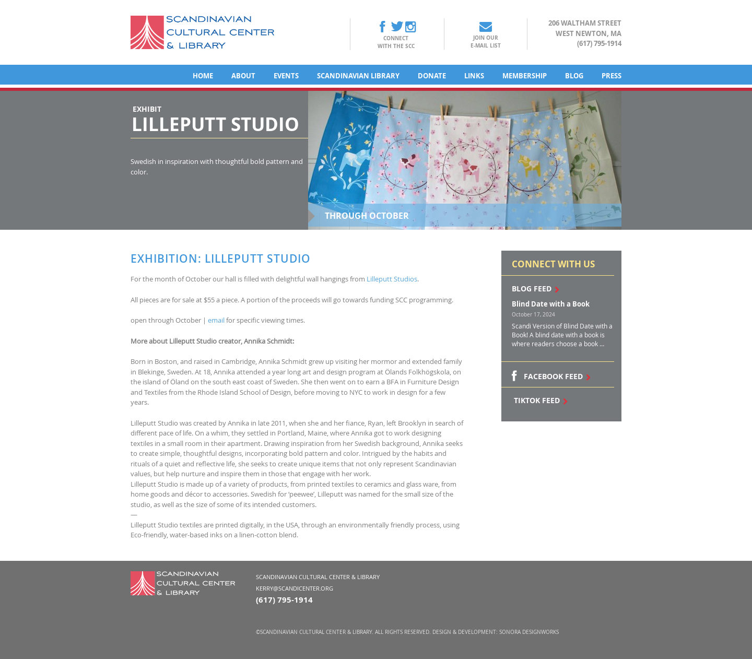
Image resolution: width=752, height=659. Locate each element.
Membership (524, 75)
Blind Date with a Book (551, 304)
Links (474, 75)
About (243, 75)
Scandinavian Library (358, 75)
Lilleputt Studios (392, 279)
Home (203, 75)
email (216, 320)
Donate (432, 75)
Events (286, 75)
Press (611, 75)
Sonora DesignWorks (529, 632)
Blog (574, 75)
